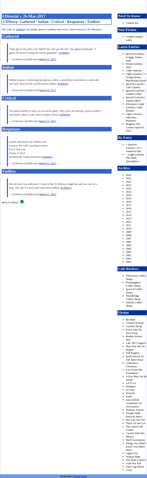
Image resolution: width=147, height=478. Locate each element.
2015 (128, 211)
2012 (128, 221)
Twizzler (130, 393)
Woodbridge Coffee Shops (133, 297)
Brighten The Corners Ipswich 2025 (135, 127)
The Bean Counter (136, 459)
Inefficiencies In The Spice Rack (135, 358)
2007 (128, 238)
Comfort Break (134, 326)
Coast (129, 470)
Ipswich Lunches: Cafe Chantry (135, 85)
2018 (128, 201)
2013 (128, 218)
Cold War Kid (133, 463)
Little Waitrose (134, 70)
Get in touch (80, 476)
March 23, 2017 (47, 121)
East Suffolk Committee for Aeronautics (134, 403)
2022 (128, 188)
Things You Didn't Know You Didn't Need (136, 446)
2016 (128, 208)
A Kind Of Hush (135, 322)
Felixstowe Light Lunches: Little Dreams (135, 107)
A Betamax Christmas (132, 364)
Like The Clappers (136, 343)
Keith (129, 396)
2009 (128, 231)
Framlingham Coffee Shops (133, 284)
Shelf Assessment (135, 439)
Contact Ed (132, 22)
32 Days (130, 389)
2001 (128, 258)
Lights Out (132, 453)
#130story (64, 52)
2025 (128, 178)
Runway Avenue (135, 409)
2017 (128, 205)
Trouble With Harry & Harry (134, 415)
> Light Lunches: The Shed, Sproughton (135, 158)
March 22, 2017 (47, 163)
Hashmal (130, 386)
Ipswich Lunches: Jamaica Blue (135, 99)
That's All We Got (135, 423)
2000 (128, 261)
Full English (132, 353)
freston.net (75, 6)
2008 (128, 235)
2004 (128, 248)
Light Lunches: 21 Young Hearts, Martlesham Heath (136, 77)
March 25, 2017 (47, 59)
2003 (128, 251)
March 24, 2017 (47, 90)
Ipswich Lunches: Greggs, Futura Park (135, 57)
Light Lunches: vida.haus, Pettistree (134, 117)
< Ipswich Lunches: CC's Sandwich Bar (134, 148)
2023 (128, 185)
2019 (128, 198)
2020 (128, 195)
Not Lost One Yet (135, 419)
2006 (128, 241)
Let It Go (131, 383)
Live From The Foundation (134, 371)
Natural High (133, 456)
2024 (128, 181)
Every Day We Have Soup (134, 331)
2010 (128, 228)
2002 (128, 255)
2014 (128, 215)
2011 (128, 225)
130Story (20, 29)
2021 (128, 191)
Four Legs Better (135, 466)
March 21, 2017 (47, 194)
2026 (128, 175)
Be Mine (130, 319)
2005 (128, 245)
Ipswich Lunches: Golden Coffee (135, 92)
